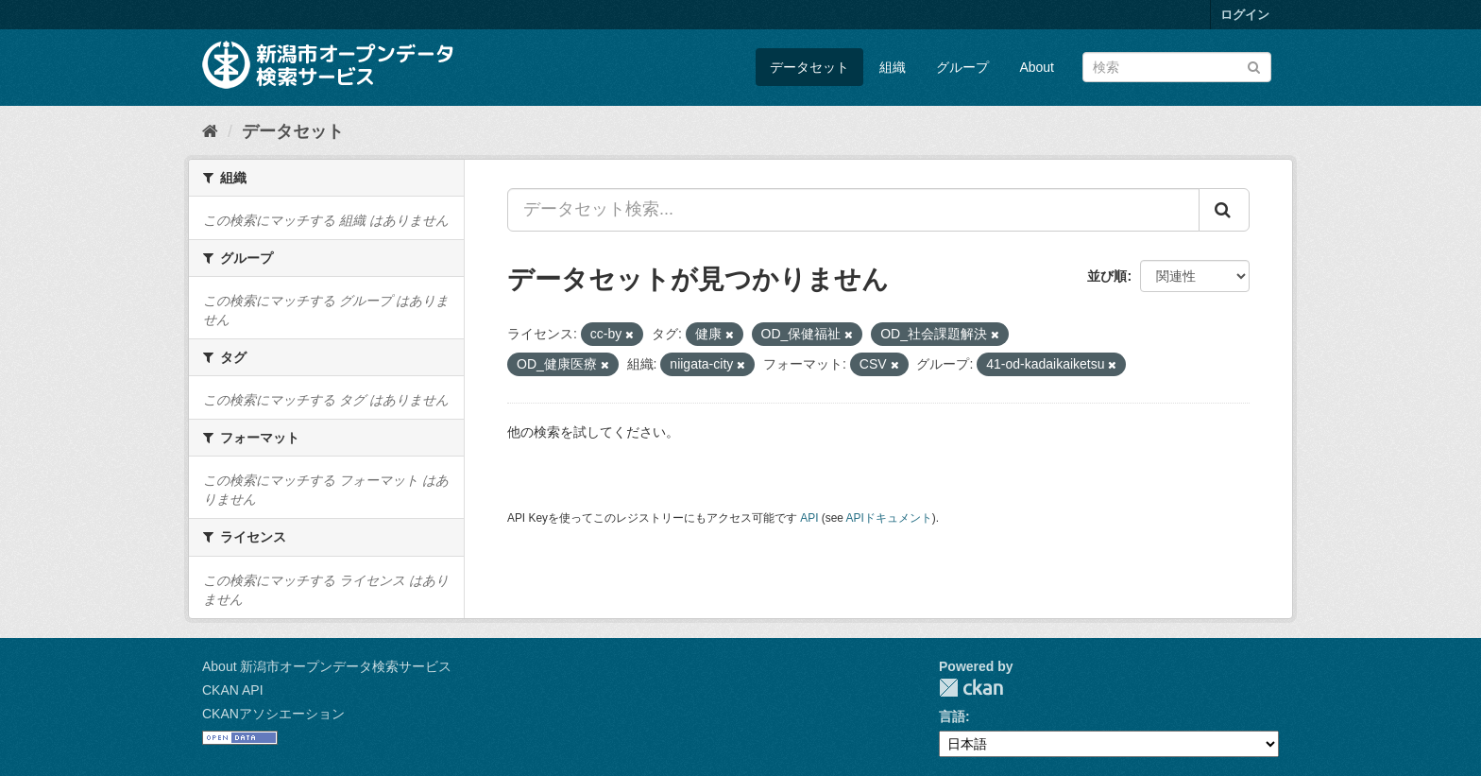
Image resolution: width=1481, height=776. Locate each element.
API (809, 518)
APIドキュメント (889, 518)
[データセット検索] (1176, 67)
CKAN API (233, 690)
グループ (962, 67)
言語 (952, 716)
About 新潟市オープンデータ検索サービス (326, 666)
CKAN (971, 688)
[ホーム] (210, 131)
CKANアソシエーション (273, 713)
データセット (809, 67)
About (1036, 67)
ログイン (1244, 15)
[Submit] (1254, 66)
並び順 (1107, 276)
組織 (892, 67)
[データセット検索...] (853, 210)
